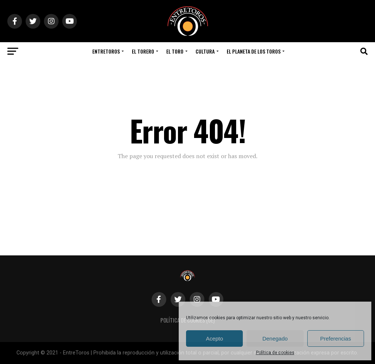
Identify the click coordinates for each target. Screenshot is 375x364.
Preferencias (335, 338)
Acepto (214, 338)
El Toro (174, 51)
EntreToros (106, 51)
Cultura (205, 51)
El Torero (143, 51)
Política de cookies (275, 352)
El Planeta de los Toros (254, 51)
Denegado (274, 338)
